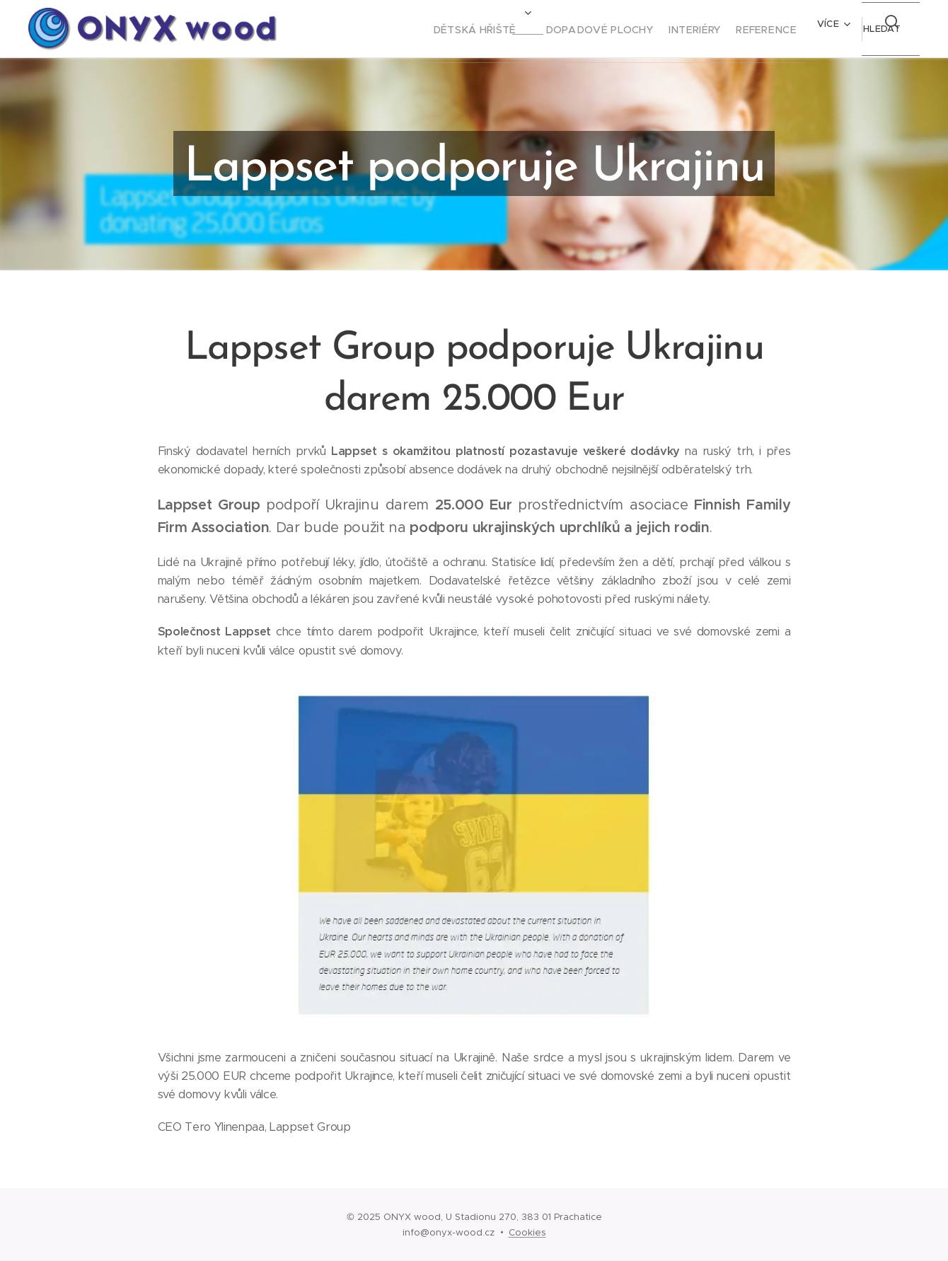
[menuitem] (443, 29)
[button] (879, 29)
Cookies (527, 1232)
